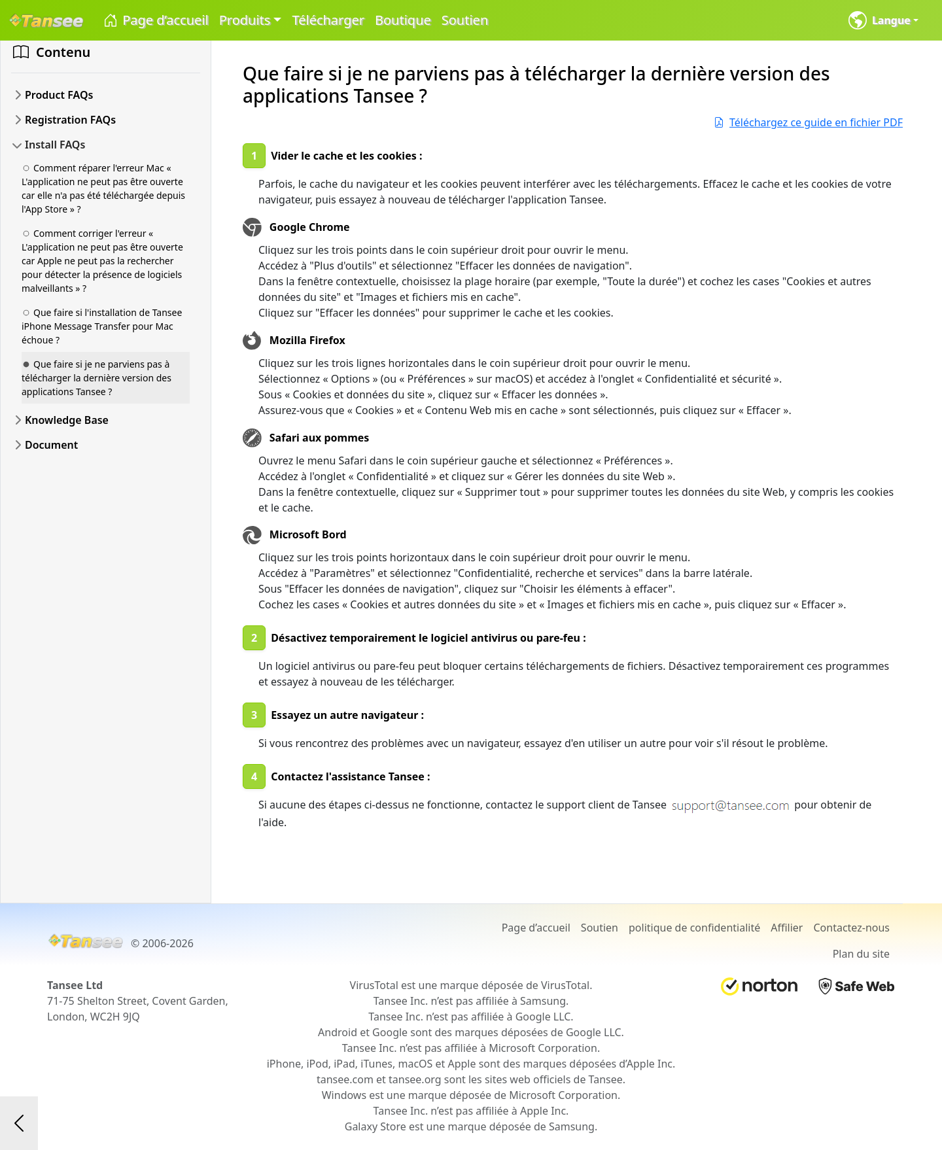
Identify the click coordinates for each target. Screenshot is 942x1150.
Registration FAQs (70, 120)
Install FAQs (55, 144)
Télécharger (328, 20)
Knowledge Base (67, 420)
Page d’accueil (155, 20)
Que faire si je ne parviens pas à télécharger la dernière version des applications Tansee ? (96, 378)
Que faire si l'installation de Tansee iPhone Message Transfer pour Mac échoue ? (102, 326)
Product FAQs (59, 95)
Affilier (787, 927)
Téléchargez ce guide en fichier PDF (808, 122)
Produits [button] (245, 20)
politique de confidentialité (694, 927)
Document (51, 445)
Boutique (403, 20)
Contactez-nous (851, 927)
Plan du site (861, 954)
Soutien (465, 20)
